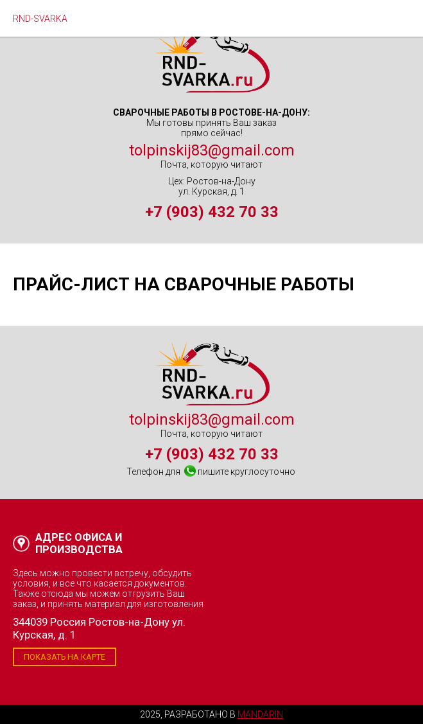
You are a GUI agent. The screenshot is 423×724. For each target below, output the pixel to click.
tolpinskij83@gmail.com (212, 150)
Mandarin (260, 714)
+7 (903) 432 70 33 (212, 212)
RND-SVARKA (40, 18)
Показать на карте (64, 657)
